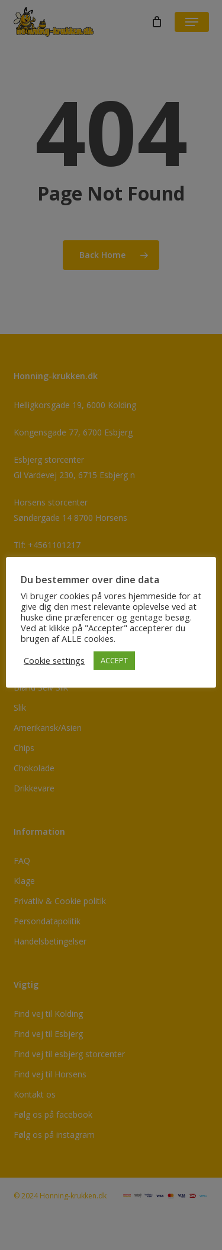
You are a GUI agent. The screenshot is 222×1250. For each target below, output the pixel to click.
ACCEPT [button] (114, 660)
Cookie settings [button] (54, 660)
